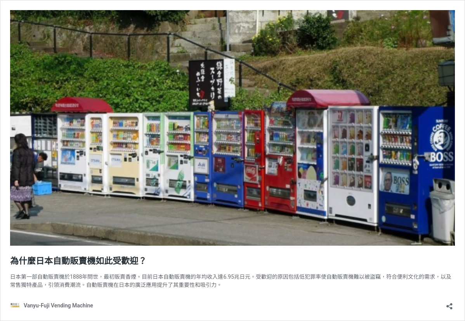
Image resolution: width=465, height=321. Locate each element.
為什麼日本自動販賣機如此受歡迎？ (78, 261)
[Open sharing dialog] (449, 304)
